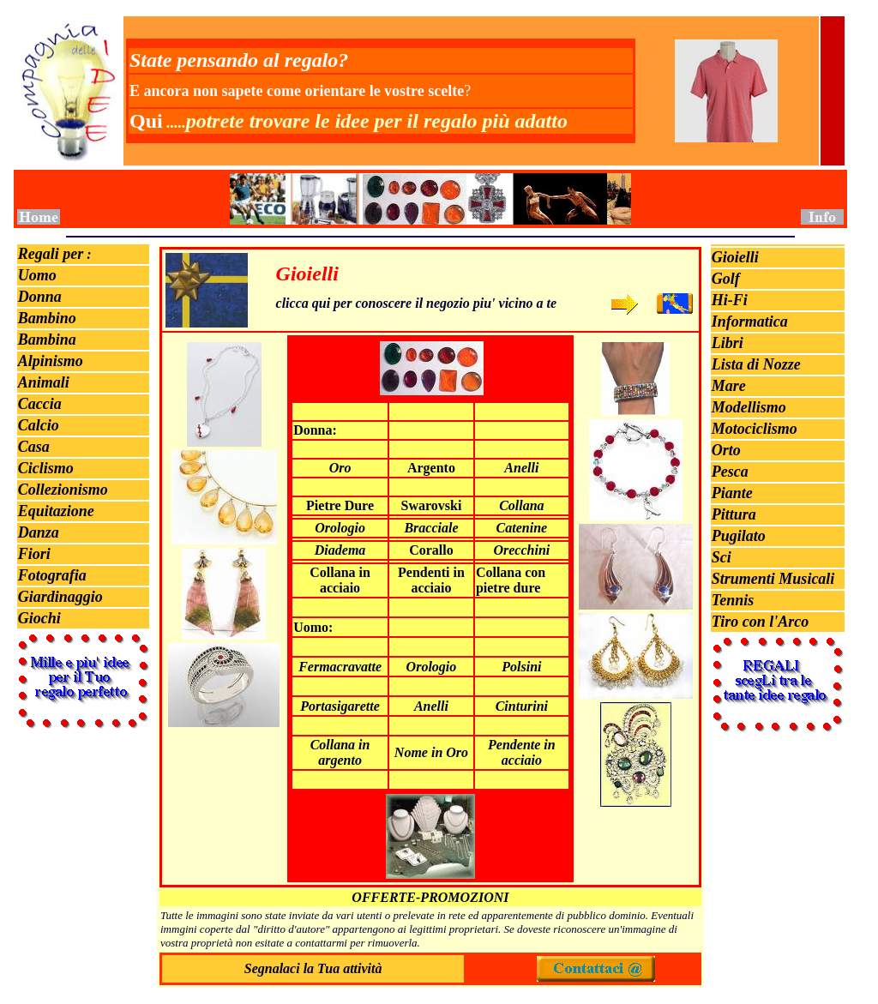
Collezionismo (63, 489)
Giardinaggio (60, 596)
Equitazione (56, 511)
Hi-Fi (730, 300)
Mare (729, 385)
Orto (726, 450)
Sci (721, 557)
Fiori (34, 553)
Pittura (734, 514)
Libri (727, 343)
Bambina (47, 339)
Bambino (47, 318)
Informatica (750, 321)
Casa (34, 446)
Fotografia (52, 575)
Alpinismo (50, 361)
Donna (40, 296)
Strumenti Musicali (773, 578)
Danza (38, 532)
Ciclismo (46, 468)
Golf (726, 278)
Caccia (40, 403)
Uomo (37, 275)
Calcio (38, 425)
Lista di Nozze (756, 364)
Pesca (730, 471)
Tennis (733, 600)
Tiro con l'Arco (760, 621)
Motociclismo (754, 428)
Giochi (39, 618)
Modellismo (749, 407)
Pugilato (739, 535)
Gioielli (735, 257)
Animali (43, 382)
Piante (732, 493)
